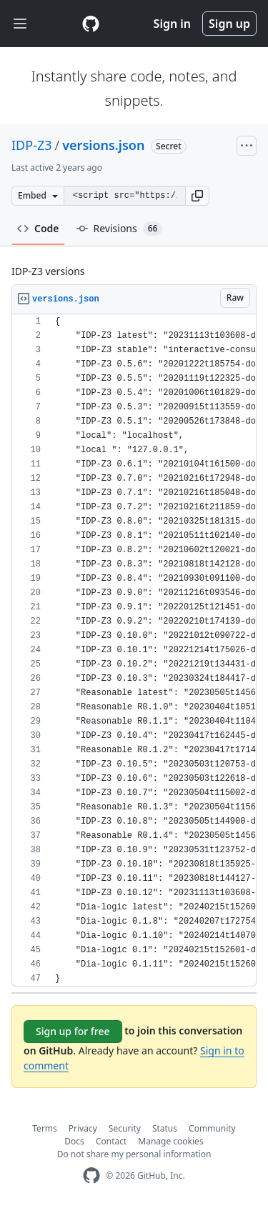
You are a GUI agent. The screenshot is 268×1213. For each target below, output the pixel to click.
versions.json (103, 145)
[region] (134, 650)
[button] (197, 196)
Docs (74, 1141)
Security (125, 1128)
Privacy (83, 1128)
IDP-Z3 (31, 145)
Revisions (119, 228)
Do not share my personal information (134, 1154)
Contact (111, 1141)
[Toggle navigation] (20, 24)
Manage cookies (170, 1141)
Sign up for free (73, 1031)
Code (38, 228)
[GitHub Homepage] (91, 1175)
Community (212, 1128)
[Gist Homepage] (90, 23)
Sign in (172, 23)
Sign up (229, 23)
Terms (44, 1128)
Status (164, 1128)
